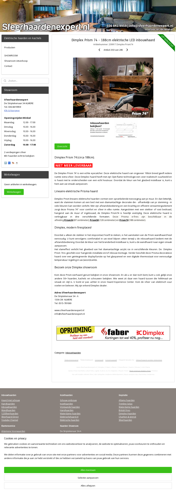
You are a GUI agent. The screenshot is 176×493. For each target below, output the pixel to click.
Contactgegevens (9, 437)
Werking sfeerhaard (11, 457)
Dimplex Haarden (127, 413)
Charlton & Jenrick (127, 416)
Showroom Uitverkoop (16, 60)
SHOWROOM (11, 55)
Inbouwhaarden (73, 352)
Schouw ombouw (68, 400)
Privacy (4, 441)
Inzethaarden (66, 403)
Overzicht (62, 146)
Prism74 (123, 220)
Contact (8, 66)
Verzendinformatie (10, 434)
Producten (9, 47)
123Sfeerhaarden (9, 413)
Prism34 (68, 220)
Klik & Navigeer (12, 110)
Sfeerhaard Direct (10, 416)
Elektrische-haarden (69, 420)
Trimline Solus (125, 403)
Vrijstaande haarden (70, 407)
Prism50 (94, 220)
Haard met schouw (10, 400)
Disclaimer (6, 444)
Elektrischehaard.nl (69, 416)
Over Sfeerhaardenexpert (13, 454)
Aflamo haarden (127, 400)
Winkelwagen (14, 191)
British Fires (124, 410)
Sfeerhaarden (125, 420)
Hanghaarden (8, 403)
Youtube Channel (9, 420)
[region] (65, 480)
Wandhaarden (8, 410)
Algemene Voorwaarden (13, 431)
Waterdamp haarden (70, 413)
